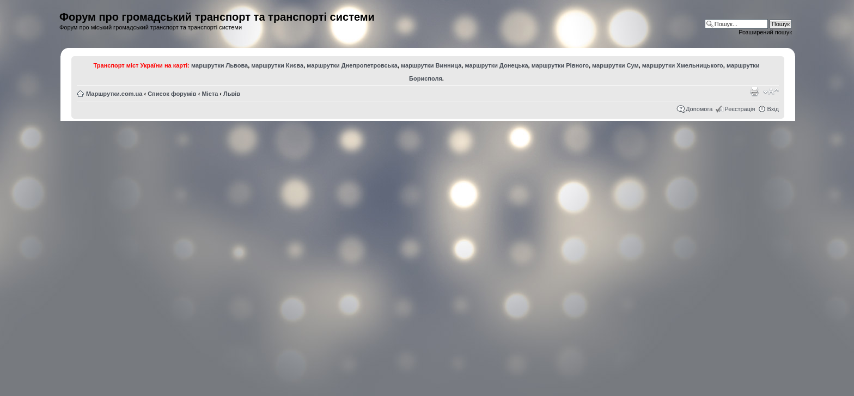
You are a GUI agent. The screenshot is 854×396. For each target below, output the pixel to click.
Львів (231, 93)
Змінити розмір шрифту (771, 91)
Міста (210, 93)
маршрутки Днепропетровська (352, 65)
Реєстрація (739, 109)
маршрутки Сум (615, 65)
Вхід (773, 109)
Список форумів (172, 93)
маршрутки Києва (277, 65)
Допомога (699, 109)
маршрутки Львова (219, 65)
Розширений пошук (765, 32)
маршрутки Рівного (560, 65)
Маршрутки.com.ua (114, 93)
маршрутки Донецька (496, 65)
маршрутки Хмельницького (682, 65)
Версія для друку (754, 91)
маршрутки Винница (431, 65)
